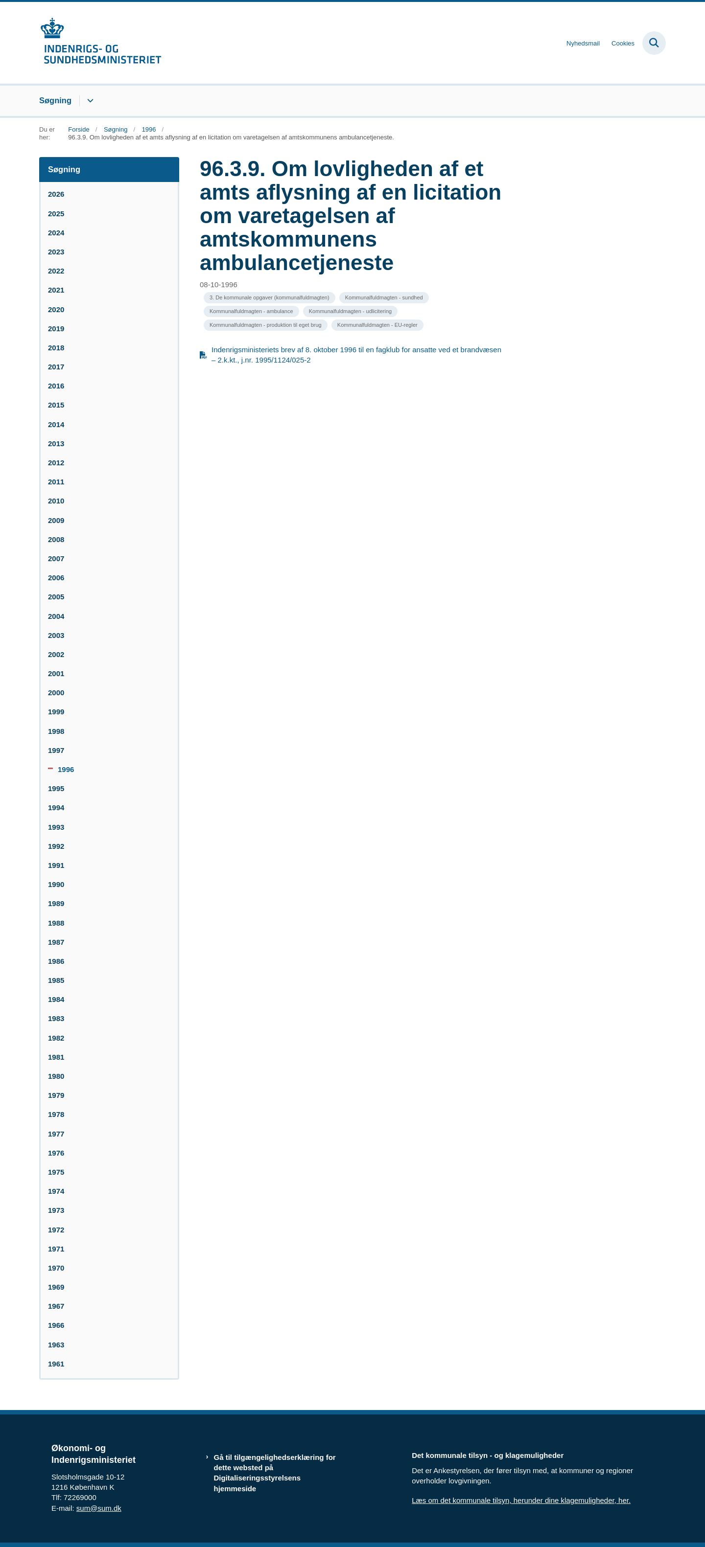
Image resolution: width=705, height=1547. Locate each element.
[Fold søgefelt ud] (654, 43)
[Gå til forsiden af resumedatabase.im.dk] (100, 43)
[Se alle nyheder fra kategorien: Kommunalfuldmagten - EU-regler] (377, 325)
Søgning (55, 100)
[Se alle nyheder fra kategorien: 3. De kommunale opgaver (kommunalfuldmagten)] (269, 297)
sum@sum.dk (98, 1508)
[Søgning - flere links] (88, 100)
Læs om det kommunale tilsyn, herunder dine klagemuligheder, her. (521, 1500)
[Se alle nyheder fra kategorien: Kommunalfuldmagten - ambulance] (251, 311)
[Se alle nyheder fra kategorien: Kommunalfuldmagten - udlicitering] (350, 311)
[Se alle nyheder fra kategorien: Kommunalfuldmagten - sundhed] (384, 297)
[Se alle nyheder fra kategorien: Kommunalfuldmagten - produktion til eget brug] (266, 325)
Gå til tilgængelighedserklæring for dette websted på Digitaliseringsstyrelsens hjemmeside (275, 1473)
